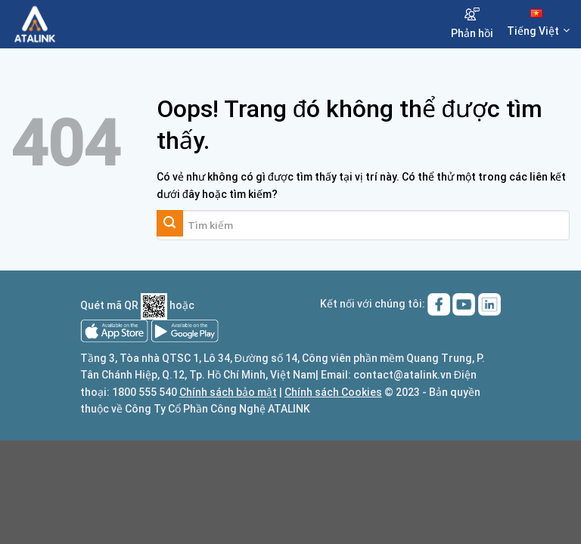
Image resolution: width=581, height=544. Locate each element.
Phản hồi (472, 23)
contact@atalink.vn (402, 375)
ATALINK (289, 409)
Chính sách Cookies (333, 392)
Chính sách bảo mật (228, 392)
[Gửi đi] (170, 223)
